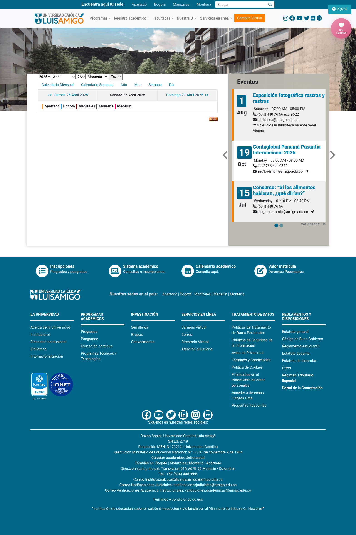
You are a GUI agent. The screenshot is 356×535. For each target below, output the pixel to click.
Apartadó (139, 4)
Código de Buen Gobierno (302, 339)
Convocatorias (142, 342)
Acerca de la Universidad (50, 327)
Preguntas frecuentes (249, 405)
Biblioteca (38, 349)
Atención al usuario (197, 349)
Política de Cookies (247, 367)
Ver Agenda (313, 224)
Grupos (137, 334)
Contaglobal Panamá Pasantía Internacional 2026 (287, 150)
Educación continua (97, 346)
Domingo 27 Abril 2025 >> (187, 95)
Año (124, 85)
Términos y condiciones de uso (178, 499)
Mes (137, 85)
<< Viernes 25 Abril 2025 (68, 95)
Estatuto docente (295, 353)
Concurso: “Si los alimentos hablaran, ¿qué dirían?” (284, 190)
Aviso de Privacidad (247, 353)
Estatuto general (295, 331)
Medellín (220, 294)
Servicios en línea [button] (215, 18)
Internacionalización (46, 356)
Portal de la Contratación (302, 388)
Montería (204, 4)
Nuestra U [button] (185, 18)
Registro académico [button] (130, 18)
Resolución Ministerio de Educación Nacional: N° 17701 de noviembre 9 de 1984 (178, 452)
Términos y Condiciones (251, 360)
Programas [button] (99, 18)
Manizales (181, 4)
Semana (155, 85)
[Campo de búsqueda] (240, 4)
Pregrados (89, 331)
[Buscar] (270, 4)
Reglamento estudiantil (300, 346)
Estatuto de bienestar (299, 361)
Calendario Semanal (97, 85)
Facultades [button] (161, 18)
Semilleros (139, 327)
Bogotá (160, 4)
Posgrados (89, 339)
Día (171, 85)
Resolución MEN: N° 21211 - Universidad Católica (178, 447)
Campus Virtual (249, 18)
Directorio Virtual (195, 342)
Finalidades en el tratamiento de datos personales (248, 380)
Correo (186, 334)
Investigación (144, 314)
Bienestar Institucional (48, 342)
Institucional (40, 334)
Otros (286, 368)
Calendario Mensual (58, 85)
